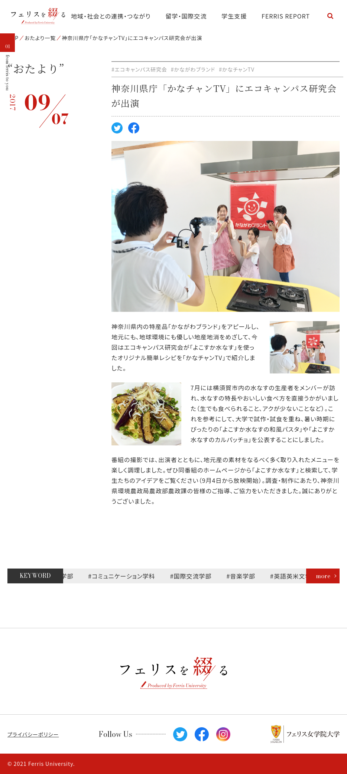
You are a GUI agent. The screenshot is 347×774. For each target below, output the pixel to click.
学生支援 (234, 15)
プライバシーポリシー (33, 734)
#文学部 (67, 576)
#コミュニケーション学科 (126, 576)
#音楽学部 (245, 576)
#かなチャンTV (236, 69)
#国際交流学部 (196, 576)
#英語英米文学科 (299, 576)
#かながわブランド (193, 69)
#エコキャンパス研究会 (139, 69)
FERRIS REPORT (286, 15)
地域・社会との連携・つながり (111, 15)
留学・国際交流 (186, 15)
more (323, 576)
